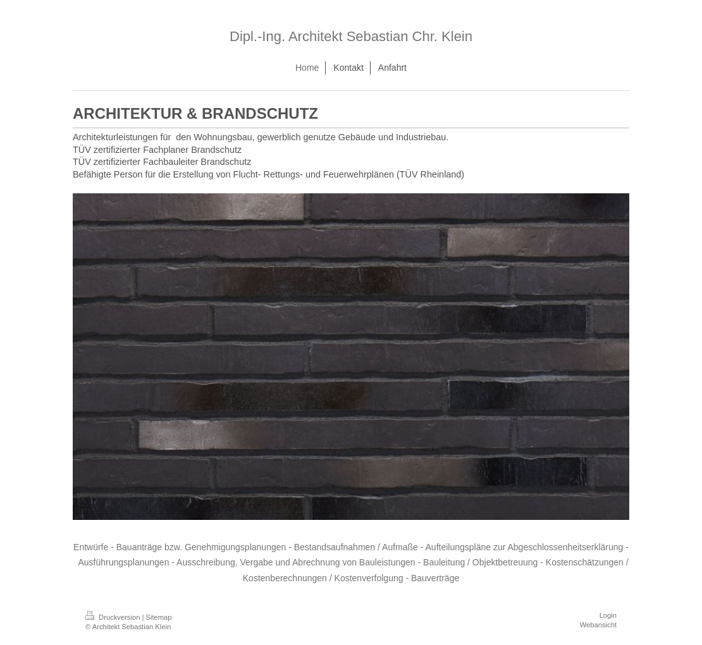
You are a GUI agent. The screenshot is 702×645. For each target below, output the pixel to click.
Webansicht (598, 625)
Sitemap (159, 617)
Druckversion (113, 617)
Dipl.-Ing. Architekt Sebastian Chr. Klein (351, 36)
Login (608, 615)
